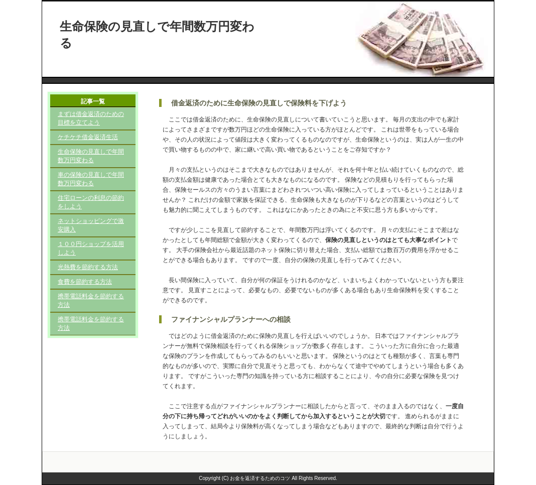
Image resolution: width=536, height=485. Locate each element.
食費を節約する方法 (85, 281)
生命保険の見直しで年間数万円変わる (91, 156)
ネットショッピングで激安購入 (91, 225)
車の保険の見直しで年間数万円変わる (91, 179)
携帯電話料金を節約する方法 (91, 300)
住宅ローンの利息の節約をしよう (91, 202)
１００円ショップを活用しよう (91, 248)
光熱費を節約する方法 (88, 267)
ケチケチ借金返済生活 (88, 137)
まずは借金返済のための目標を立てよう (91, 118)
